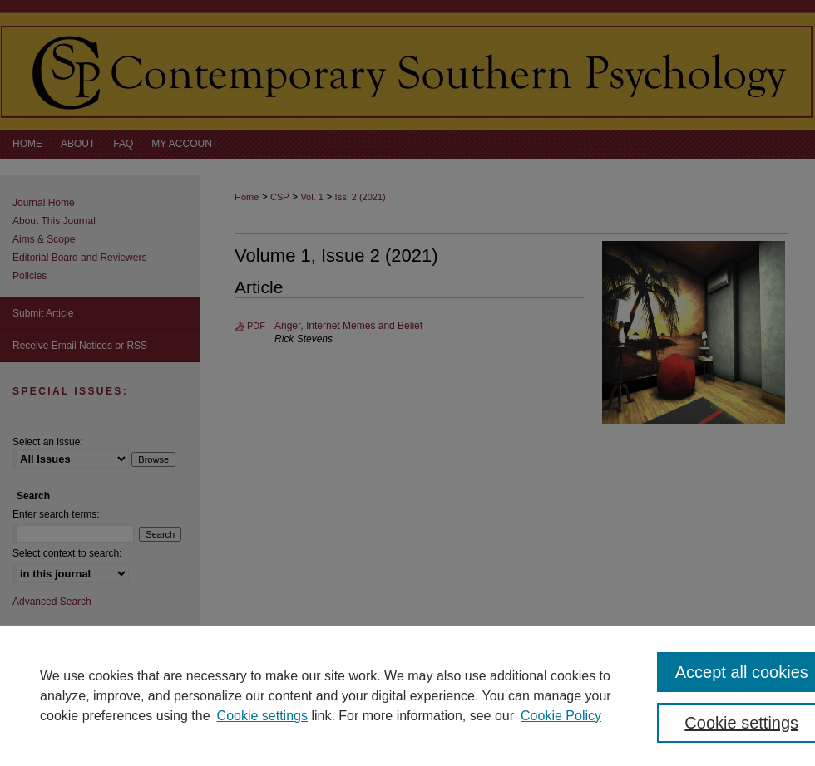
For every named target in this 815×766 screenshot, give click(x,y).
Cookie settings (262, 716)
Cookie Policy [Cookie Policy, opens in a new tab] (561, 716)
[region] (407, 695)
